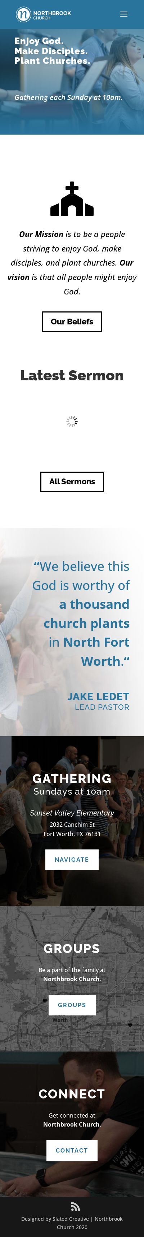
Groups (72, 1005)
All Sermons (72, 481)
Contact (72, 1150)
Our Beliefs (72, 321)
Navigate (72, 859)
